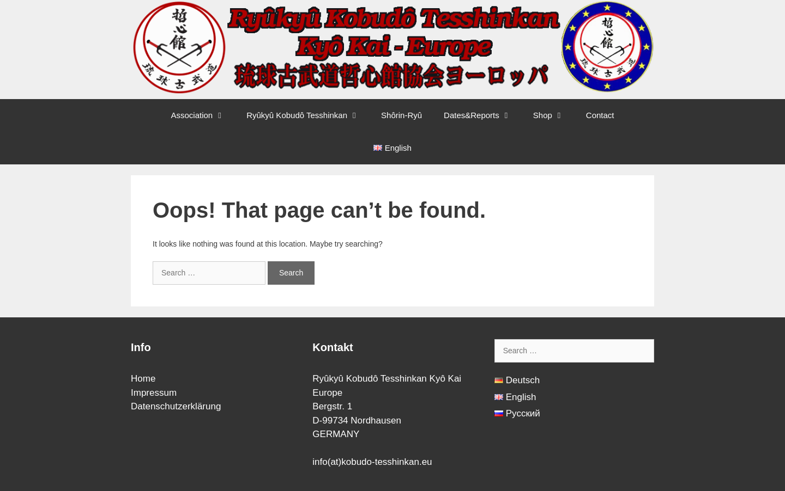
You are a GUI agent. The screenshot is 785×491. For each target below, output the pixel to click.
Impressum (154, 393)
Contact (600, 115)
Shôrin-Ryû (401, 115)
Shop (554, 115)
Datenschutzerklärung (176, 406)
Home (143, 378)
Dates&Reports (483, 115)
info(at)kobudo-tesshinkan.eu (372, 462)
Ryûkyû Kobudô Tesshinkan (308, 115)
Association (203, 115)
